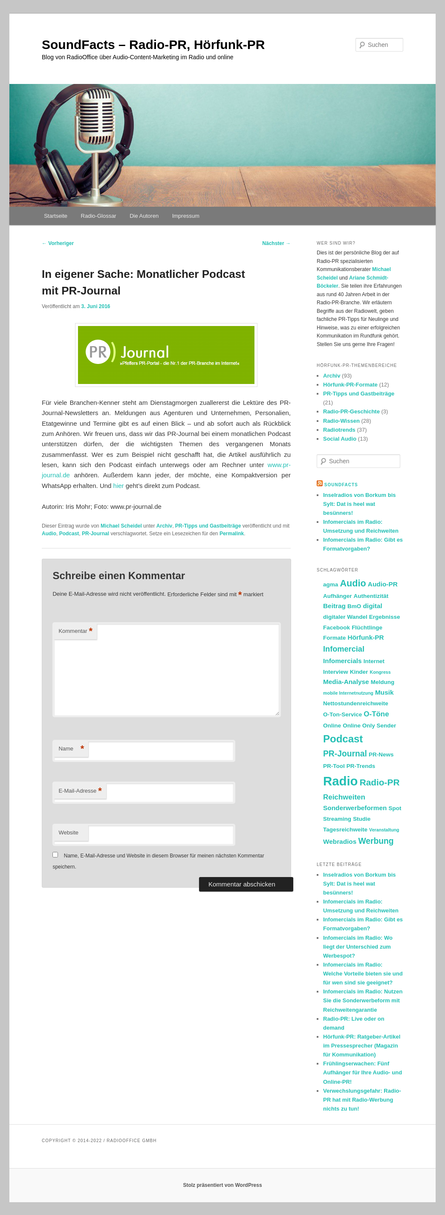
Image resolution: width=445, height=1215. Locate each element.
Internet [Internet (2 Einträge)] (374, 661)
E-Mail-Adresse (79, 791)
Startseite (55, 216)
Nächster (276, 243)
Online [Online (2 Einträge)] (332, 725)
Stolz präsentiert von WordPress (222, 1185)
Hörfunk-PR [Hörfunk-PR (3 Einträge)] (365, 637)
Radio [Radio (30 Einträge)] (340, 781)
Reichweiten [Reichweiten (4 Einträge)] (344, 797)
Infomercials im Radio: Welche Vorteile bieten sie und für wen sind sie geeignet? (363, 973)
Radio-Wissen (341, 421)
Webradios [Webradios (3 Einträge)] (339, 841)
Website (68, 832)
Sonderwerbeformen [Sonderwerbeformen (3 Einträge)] (355, 807)
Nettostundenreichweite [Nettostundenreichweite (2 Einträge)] (355, 703)
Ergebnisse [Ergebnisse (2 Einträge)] (384, 617)
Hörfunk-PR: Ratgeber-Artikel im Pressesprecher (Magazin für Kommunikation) (361, 1045)
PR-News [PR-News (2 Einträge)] (381, 754)
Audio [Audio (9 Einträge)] (353, 583)
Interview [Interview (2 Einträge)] (335, 672)
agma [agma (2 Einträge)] (330, 584)
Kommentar (75, 631)
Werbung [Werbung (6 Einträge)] (375, 841)
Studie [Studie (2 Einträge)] (361, 819)
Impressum (185, 216)
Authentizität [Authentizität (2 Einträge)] (371, 596)
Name (71, 749)
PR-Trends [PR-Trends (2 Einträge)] (361, 766)
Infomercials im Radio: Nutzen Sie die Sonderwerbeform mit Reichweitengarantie (362, 1000)
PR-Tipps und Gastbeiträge (208, 526)
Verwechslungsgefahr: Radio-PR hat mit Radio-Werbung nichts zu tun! (362, 1100)
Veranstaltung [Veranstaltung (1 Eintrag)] (384, 829)
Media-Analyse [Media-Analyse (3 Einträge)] (346, 681)
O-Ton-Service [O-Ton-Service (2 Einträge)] (342, 714)
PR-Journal (95, 534)
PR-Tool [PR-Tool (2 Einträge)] (334, 766)
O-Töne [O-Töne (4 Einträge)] (376, 714)
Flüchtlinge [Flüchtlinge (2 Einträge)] (367, 627)
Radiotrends (339, 430)
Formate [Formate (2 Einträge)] (334, 638)
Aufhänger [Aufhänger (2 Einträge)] (337, 596)
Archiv (164, 526)
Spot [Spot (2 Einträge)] (395, 808)
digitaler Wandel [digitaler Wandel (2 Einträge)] (345, 617)
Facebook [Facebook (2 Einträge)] (336, 627)
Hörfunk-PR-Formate (350, 384)
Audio (49, 534)
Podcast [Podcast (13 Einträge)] (343, 739)
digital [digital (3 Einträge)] (372, 605)
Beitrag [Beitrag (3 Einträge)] (334, 605)
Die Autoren (144, 216)
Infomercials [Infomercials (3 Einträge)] (342, 660)
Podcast (69, 534)
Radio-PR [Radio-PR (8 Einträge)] (380, 782)
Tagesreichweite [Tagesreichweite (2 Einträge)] (345, 829)
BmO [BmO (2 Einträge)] (354, 606)
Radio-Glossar (98, 216)
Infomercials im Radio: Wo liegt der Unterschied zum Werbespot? (358, 947)
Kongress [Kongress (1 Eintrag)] (380, 672)
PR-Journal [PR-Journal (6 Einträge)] (345, 753)
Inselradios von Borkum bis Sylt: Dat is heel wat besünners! (359, 504)
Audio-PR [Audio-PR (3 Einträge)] (383, 584)
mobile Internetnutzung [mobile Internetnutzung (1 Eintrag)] (348, 693)
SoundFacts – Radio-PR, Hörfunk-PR (153, 45)
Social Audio (339, 439)
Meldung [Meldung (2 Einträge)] (382, 682)
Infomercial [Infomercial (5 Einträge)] (343, 649)
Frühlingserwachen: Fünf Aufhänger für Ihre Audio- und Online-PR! (362, 1072)
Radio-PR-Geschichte (351, 411)
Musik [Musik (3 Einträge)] (384, 692)
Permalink (232, 534)
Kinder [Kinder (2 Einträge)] (359, 672)
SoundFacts (341, 484)
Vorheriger (58, 243)
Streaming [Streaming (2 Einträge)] (337, 819)
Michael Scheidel (121, 526)
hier (118, 485)
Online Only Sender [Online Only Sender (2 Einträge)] (369, 725)
